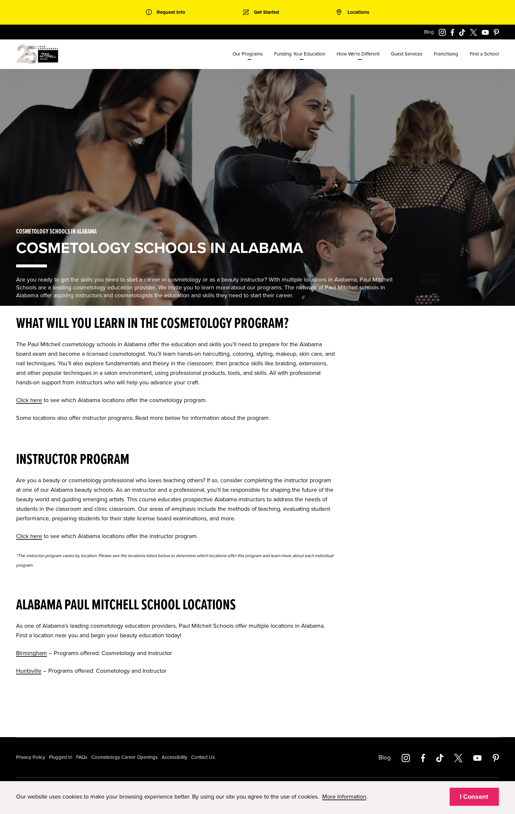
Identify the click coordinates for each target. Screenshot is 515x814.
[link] (165, 12)
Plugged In (60, 757)
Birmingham (31, 653)
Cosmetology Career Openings (124, 757)
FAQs (81, 757)
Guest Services (406, 54)
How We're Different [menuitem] (358, 54)
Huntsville (28, 670)
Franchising (446, 54)
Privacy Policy (30, 757)
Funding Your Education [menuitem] (299, 54)
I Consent (474, 797)
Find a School (484, 54)
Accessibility (174, 757)
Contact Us (203, 757)
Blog (429, 32)
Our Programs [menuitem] (248, 54)
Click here (29, 400)
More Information (344, 796)
